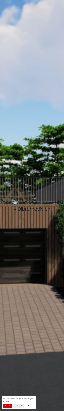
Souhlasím (8, 406)
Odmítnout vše (18, 406)
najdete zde (6, 401)
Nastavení (31, 406)
